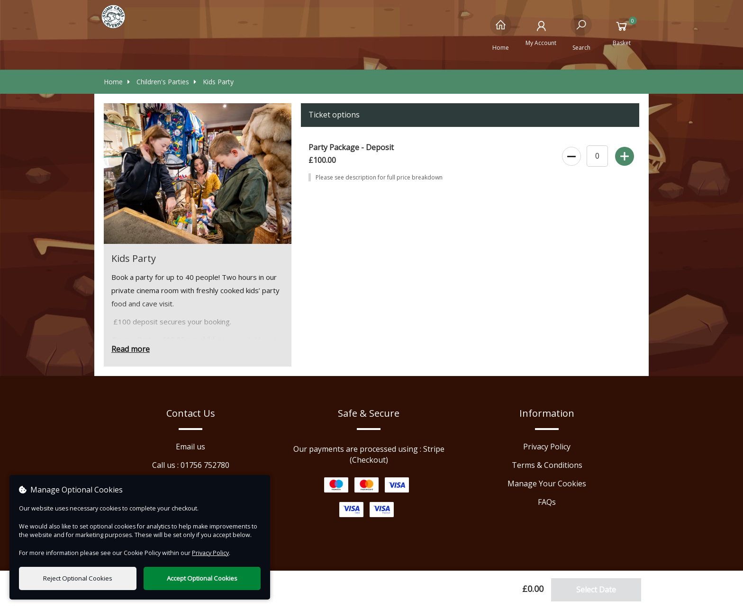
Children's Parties (158, 81)
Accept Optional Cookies (202, 578)
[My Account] (541, 32)
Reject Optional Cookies (77, 578)
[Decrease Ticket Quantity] (571, 154)
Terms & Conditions (547, 465)
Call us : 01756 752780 (190, 465)
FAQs (547, 502)
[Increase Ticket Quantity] (624, 154)
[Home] (500, 32)
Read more (130, 349)
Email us (190, 446)
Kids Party (214, 81)
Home (113, 81)
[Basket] (621, 32)
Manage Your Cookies (546, 483)
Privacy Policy (547, 446)
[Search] (581, 32)
